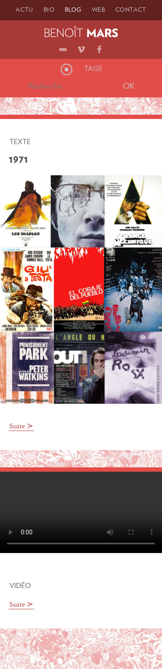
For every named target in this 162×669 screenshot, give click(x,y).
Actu (24, 9)
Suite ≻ (21, 427)
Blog (73, 9)
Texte (20, 141)
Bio (49, 9)
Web (98, 9)
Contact (130, 9)
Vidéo (20, 585)
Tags (93, 68)
